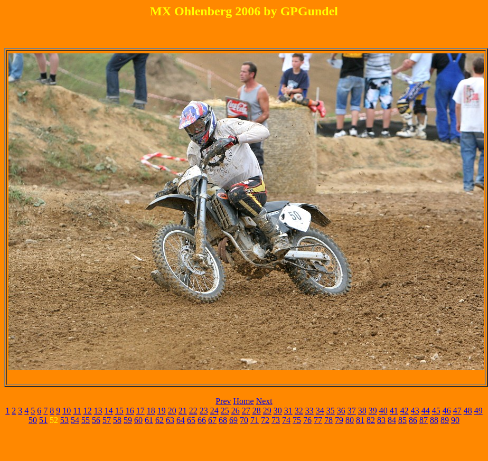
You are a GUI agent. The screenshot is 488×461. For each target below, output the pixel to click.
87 (423, 420)
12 (87, 410)
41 (394, 410)
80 (349, 420)
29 (267, 410)
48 (468, 410)
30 (278, 410)
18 (151, 410)
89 (444, 420)
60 (138, 420)
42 (404, 410)
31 (288, 410)
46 (447, 410)
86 (413, 420)
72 (265, 420)
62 (159, 420)
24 (214, 410)
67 (212, 420)
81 (360, 420)
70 (244, 420)
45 (436, 410)
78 (328, 420)
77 (318, 420)
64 (180, 420)
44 (425, 410)
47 (457, 410)
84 (392, 420)
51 (43, 420)
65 (191, 420)
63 (170, 420)
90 (455, 420)
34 (320, 410)
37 (352, 410)
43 (415, 410)
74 (286, 420)
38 (362, 410)
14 (109, 410)
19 (161, 410)
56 (96, 420)
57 (106, 420)
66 (202, 420)
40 (383, 410)
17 (140, 410)
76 (307, 420)
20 (172, 410)
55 (85, 420)
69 (233, 420)
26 (235, 410)
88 (434, 420)
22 (193, 410)
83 (381, 420)
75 (297, 420)
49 (478, 410)
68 (223, 420)
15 (119, 410)
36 (341, 410)
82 (371, 420)
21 (183, 410)
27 (246, 410)
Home (243, 401)
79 (339, 420)
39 (373, 410)
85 (402, 420)
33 (309, 410)
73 (275, 420)
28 (256, 410)
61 (149, 420)
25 (225, 410)
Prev (223, 401)
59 (128, 420)
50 (33, 420)
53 (64, 420)
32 (299, 410)
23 (204, 410)
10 (66, 410)
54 (75, 420)
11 (77, 410)
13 (98, 410)
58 (117, 420)
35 (330, 410)
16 (130, 410)
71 (254, 420)
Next (264, 401)
